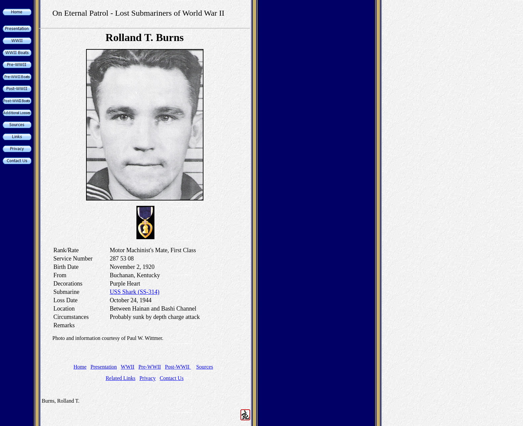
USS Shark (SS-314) (134, 292)
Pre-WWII (149, 367)
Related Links (120, 378)
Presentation (103, 367)
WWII (127, 367)
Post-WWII (178, 367)
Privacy (147, 378)
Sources (204, 367)
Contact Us (172, 378)
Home (79, 367)
